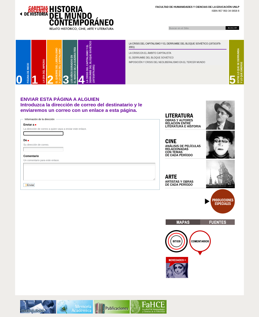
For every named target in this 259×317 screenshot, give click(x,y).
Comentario (31, 156)
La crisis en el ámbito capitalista (150, 53)
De (25, 140)
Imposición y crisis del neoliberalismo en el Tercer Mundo (167, 62)
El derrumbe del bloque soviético (151, 57)
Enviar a (28, 124)
